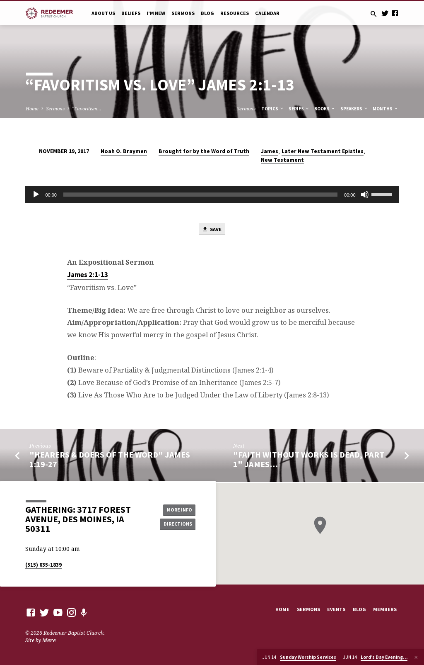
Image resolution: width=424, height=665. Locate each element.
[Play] (36, 194)
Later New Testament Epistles (323, 151)
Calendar (267, 13)
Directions (177, 524)
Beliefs (130, 13)
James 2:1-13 (87, 275)
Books (324, 109)
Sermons (183, 13)
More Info (176, 509)
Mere (49, 640)
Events (336, 609)
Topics (272, 109)
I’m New (156, 13)
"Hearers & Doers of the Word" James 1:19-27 (109, 460)
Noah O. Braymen (124, 151)
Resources (234, 13)
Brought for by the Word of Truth (204, 151)
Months (385, 109)
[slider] (200, 194)
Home (32, 108)
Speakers (354, 109)
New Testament (282, 159)
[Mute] (365, 194)
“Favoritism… (86, 108)
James (269, 151)
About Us (103, 13)
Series (299, 109)
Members (385, 609)
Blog (207, 13)
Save (211, 230)
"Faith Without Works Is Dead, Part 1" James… (308, 460)
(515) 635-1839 (43, 564)
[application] (211, 194)
